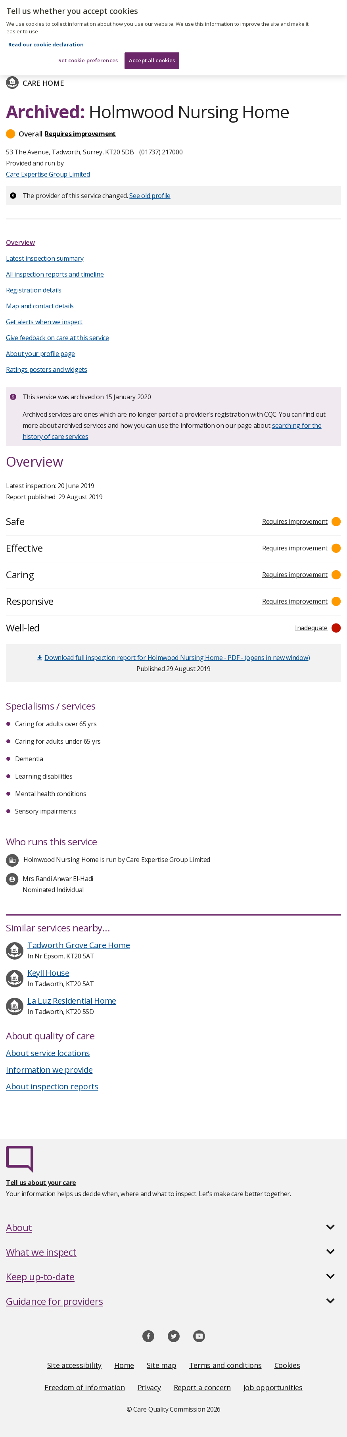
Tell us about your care (41, 1182)
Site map (161, 1365)
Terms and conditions (225, 1365)
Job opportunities (273, 1387)
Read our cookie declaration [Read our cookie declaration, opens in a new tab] (46, 39)
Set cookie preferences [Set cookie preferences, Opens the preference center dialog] (88, 55)
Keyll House (48, 973)
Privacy (149, 1387)
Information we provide (49, 1069)
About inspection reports (52, 1086)
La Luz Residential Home (71, 1000)
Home (124, 1365)
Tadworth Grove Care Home (78, 945)
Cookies (287, 1365)
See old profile (150, 195)
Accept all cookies (152, 55)
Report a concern (202, 1387)
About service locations (48, 1053)
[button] (173, 133)
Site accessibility (74, 1365)
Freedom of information (84, 1387)
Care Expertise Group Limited (48, 174)
